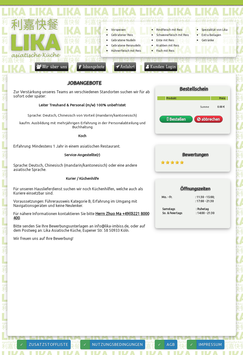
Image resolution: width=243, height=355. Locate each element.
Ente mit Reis (165, 40)
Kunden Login (161, 66)
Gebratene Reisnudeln (126, 45)
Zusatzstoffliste (42, 344)
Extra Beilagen (211, 35)
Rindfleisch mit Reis (169, 29)
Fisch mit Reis (165, 50)
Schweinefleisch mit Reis (172, 35)
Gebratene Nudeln (123, 40)
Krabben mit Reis (167, 45)
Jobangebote (91, 66)
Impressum (204, 344)
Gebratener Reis (122, 35)
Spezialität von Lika (215, 29)
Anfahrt (125, 66)
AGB (165, 344)
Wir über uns (51, 66)
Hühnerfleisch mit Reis (126, 50)
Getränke (208, 40)
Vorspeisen (118, 29)
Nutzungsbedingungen (111, 344)
